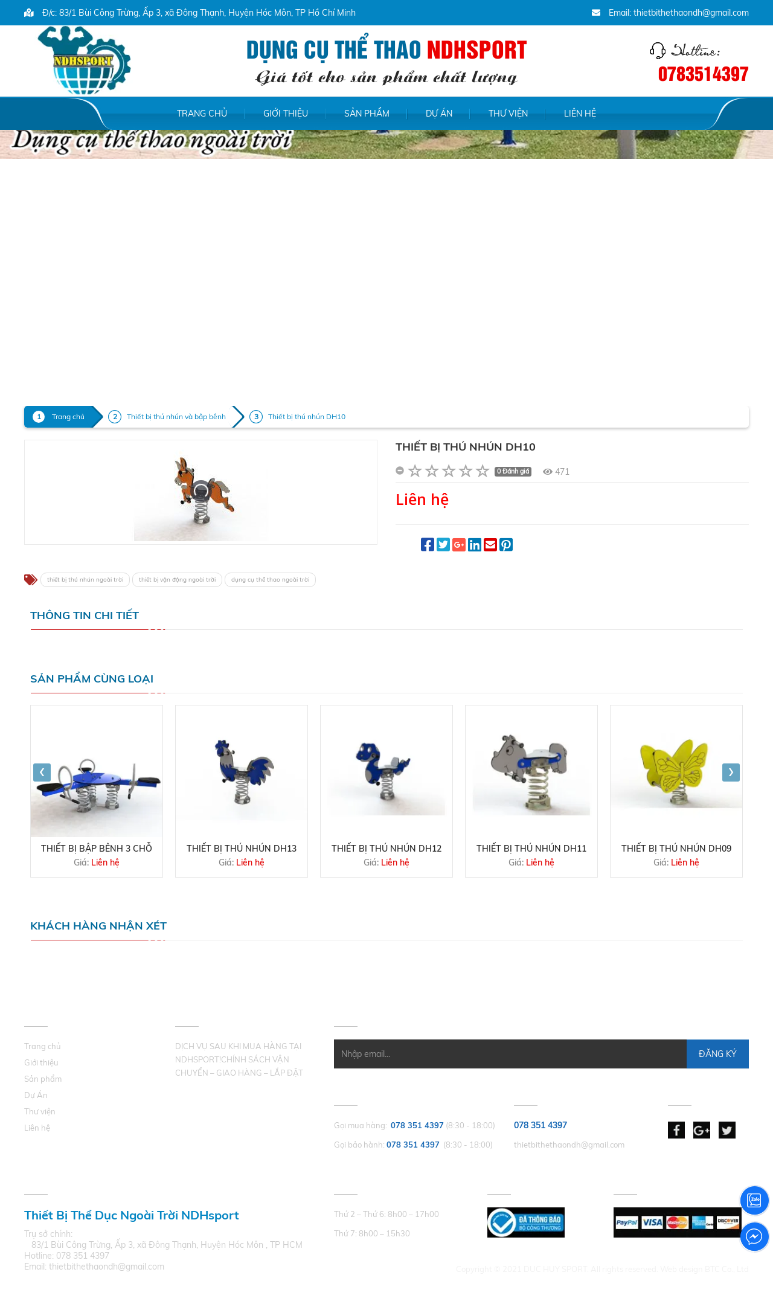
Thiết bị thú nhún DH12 (386, 848)
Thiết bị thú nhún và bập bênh (176, 416)
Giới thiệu (285, 113)
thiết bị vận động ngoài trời (177, 579)
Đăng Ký (718, 1054)
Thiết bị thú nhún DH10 (306, 416)
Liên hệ (580, 113)
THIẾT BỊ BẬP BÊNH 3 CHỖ (96, 848)
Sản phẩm (367, 113)
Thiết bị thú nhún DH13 (242, 848)
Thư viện (508, 113)
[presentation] (42, 772)
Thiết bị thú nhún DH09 (676, 848)
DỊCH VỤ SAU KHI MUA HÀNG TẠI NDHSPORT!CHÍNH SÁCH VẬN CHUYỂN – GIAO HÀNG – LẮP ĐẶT (239, 1059)
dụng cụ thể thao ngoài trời (270, 579)
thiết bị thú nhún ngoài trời (85, 579)
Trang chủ (202, 113)
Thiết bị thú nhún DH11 (531, 848)
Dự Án (439, 113)
